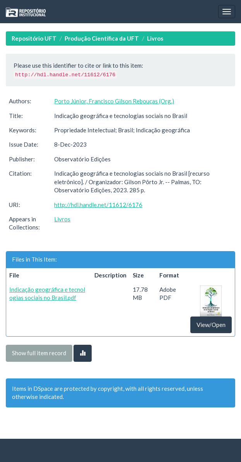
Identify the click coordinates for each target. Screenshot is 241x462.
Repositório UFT (34, 38)
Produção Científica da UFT (102, 38)
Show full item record (39, 352)
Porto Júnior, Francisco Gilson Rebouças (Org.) (114, 101)
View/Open (211, 324)
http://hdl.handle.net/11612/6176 (98, 204)
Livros (155, 38)
